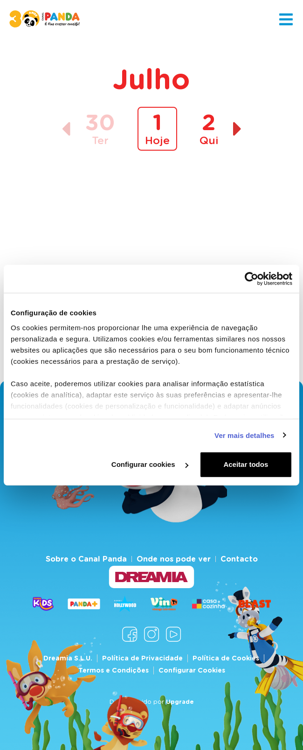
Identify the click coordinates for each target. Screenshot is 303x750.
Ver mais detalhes (244, 435)
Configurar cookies (149, 464)
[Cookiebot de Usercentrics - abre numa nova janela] (251, 279)
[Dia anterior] (66, 129)
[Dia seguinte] (237, 129)
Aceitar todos (245, 464)
